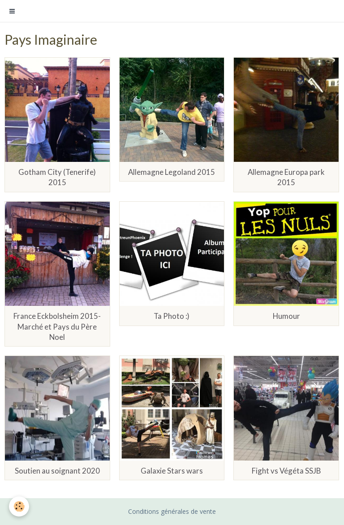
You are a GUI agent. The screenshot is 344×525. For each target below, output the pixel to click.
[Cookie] (19, 506)
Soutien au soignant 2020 (57, 470)
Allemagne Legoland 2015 (171, 172)
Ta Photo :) (171, 316)
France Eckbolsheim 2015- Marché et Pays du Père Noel (57, 327)
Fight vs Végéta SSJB (286, 470)
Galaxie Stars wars (172, 470)
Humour (286, 316)
